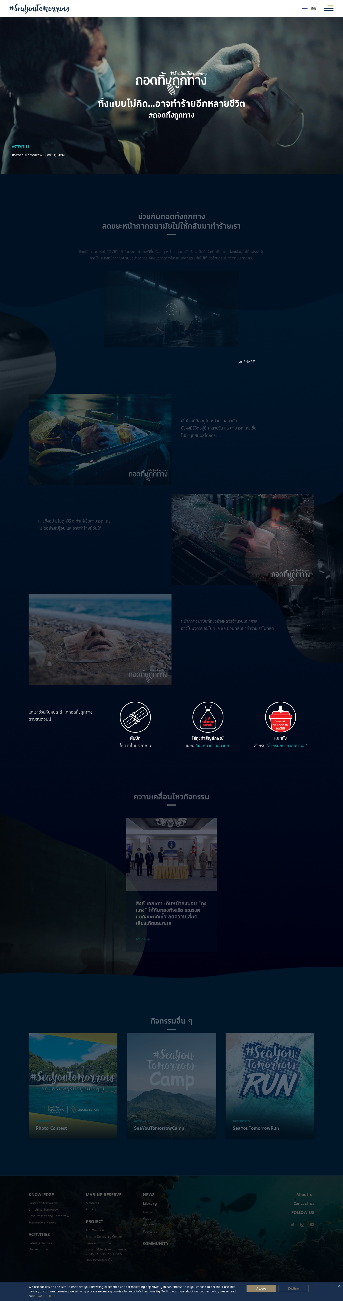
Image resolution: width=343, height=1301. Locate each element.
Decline (293, 1288)
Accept (261, 1288)
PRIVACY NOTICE (44, 1296)
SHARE (246, 361)
